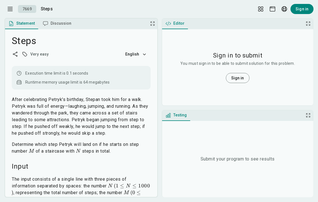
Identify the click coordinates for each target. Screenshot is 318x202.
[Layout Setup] (260, 9)
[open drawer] (10, 9)
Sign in (302, 9)
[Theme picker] (272, 9)
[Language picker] (284, 9)
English (136, 54)
